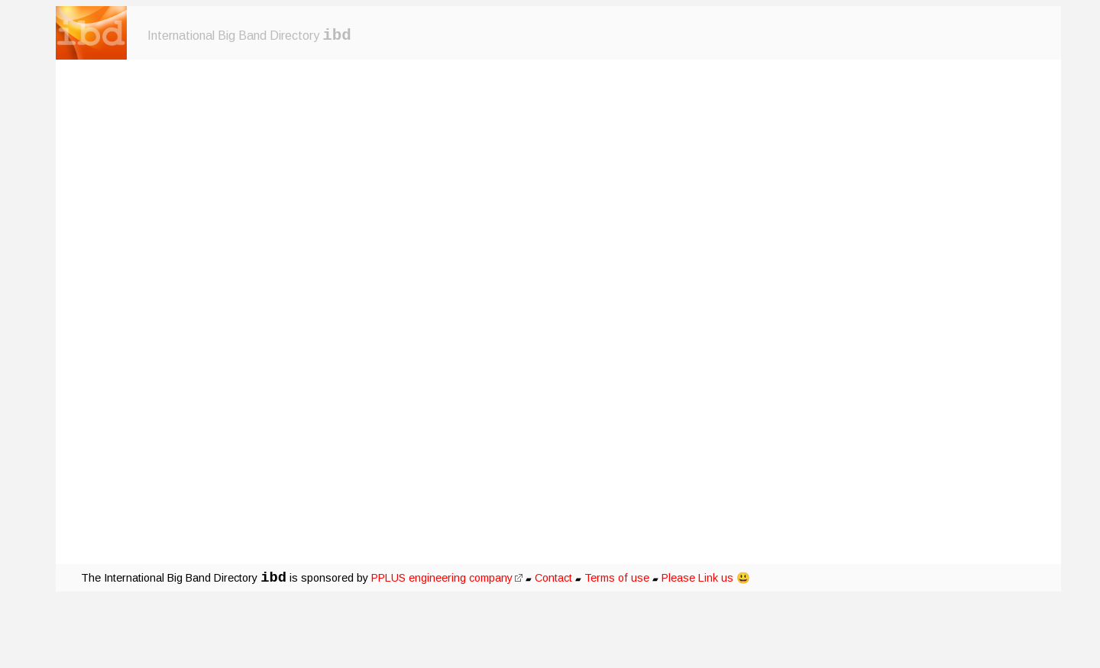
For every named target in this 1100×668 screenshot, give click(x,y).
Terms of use (616, 578)
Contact (553, 578)
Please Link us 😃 (706, 578)
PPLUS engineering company (446, 578)
